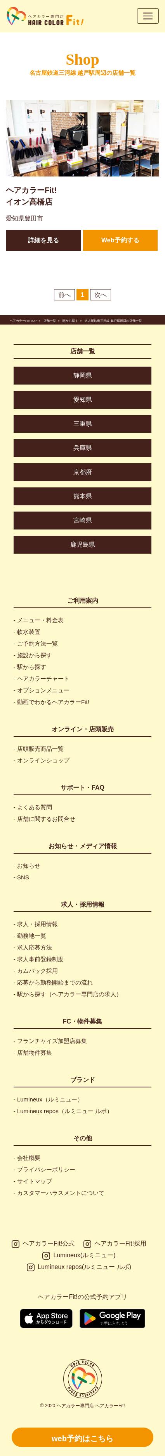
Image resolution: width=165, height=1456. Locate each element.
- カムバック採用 (36, 970)
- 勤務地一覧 (30, 935)
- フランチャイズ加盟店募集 (50, 1041)
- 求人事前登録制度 (39, 959)
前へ (64, 294)
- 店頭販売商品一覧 (39, 748)
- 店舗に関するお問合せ (44, 818)
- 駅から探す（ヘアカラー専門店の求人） (68, 994)
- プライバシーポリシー (44, 1169)
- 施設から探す (33, 655)
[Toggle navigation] (148, 16)
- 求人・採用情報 (36, 924)
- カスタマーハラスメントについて (59, 1193)
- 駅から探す (30, 667)
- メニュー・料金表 (39, 620)
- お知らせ (27, 865)
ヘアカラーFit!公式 (43, 1244)
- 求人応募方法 (33, 947)
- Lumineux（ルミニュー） (48, 1099)
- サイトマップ (33, 1181)
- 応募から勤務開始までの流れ (53, 982)
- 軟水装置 (27, 631)
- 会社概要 (27, 1157)
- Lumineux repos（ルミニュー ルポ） (63, 1111)
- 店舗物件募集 (33, 1052)
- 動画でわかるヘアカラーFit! (51, 702)
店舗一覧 (82, 351)
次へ (100, 294)
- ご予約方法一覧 (36, 643)
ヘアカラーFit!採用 (114, 1244)
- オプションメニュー (41, 690)
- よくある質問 (33, 807)
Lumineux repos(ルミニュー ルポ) (79, 1267)
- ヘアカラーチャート (41, 678)
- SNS (21, 877)
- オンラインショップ (41, 760)
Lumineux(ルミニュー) (78, 1256)
